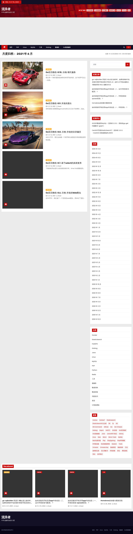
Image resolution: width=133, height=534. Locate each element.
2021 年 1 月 (96, 280)
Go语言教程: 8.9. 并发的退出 (59, 103)
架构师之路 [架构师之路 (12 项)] (96, 451)
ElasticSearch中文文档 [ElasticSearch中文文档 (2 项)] (99, 423)
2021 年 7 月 (96, 254)
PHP (17, 47)
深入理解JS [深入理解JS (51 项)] (104, 451)
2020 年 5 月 (96, 302)
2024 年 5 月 (96, 162)
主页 (106, 54)
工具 (40, 47)
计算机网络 (95, 405)
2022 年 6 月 (96, 206)
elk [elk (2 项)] (109, 423)
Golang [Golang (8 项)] (95, 430)
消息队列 (95, 396)
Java (94, 353)
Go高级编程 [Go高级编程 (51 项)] (96, 434)
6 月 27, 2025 (8, 506)
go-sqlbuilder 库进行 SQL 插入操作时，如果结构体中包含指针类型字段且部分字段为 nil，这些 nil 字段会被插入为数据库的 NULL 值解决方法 (110, 82)
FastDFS (95, 344)
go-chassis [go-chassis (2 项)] (118, 427)
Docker (94, 335)
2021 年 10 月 (96, 241)
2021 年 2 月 (96, 275)
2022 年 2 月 (96, 223)
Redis (94, 374)
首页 (11, 47)
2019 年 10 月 (96, 319)
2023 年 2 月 (96, 188)
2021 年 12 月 (96, 232)
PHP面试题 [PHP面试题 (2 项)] (96, 444)
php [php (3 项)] (104, 440)
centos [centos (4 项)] (95, 420)
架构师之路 (112, 10)
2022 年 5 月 (96, 210)
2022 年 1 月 (96, 227)
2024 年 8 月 (96, 158)
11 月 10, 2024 (41, 506)
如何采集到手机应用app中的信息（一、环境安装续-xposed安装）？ (82, 502)
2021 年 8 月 (96, 249)
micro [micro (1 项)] (104, 437)
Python (94, 370)
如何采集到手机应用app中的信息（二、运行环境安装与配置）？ (50, 502)
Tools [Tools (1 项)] (120, 444)
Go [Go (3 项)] (111, 427)
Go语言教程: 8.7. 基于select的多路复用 (63, 163)
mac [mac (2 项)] (99, 437)
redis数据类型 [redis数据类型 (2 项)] (105, 444)
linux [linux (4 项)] (94, 437)
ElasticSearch (97, 339)
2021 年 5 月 (96, 262)
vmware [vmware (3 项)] (95, 447)
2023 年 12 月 (96, 166)
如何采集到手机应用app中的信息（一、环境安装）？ (109, 107)
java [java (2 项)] (103, 434)
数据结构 (95, 388)
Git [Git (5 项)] (117, 423)
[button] (124, 47)
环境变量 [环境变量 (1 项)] (112, 451)
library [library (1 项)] (121, 434)
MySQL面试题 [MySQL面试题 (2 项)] (97, 440)
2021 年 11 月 (96, 236)
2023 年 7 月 (96, 179)
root (58, 75)
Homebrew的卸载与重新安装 (102, 103)
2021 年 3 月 (96, 271)
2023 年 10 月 (96, 171)
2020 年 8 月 (96, 293)
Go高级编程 (97, 10)
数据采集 (95, 392)
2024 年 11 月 (96, 153)
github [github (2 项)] (106, 427)
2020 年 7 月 (96, 297)
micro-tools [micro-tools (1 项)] (112, 437)
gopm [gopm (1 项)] (101, 430)
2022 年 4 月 (96, 214)
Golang (124, 10)
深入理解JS (105, 10)
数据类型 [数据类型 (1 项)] (113, 447)
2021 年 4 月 (96, 267)
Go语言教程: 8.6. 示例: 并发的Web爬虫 (63, 193)
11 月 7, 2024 (74, 506)
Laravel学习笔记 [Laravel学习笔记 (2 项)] (112, 434)
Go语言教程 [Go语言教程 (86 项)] (122, 430)
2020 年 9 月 (96, 289)
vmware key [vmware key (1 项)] (104, 447)
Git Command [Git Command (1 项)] (97, 427)
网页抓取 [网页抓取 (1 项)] (124, 451)
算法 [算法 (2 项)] (118, 451)
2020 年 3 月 (96, 306)
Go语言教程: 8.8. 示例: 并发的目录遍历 (63, 132)
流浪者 (5, 9)
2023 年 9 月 (96, 175)
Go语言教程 (90, 10)
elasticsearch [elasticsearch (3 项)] (111, 420)
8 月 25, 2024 (106, 504)
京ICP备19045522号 (7, 530)
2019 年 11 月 (96, 315)
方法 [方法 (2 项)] (126, 447)
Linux (25, 47)
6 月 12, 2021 (52, 75)
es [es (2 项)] (113, 423)
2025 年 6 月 (96, 149)
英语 (93, 401)
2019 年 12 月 (96, 310)
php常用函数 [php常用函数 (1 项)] (121, 440)
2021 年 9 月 (96, 245)
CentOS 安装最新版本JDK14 (102, 133)
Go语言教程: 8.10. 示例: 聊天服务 (61, 72)
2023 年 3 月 (96, 184)
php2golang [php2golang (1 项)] (111, 440)
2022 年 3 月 (96, 219)
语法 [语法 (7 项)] (94, 454)
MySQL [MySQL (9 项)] (120, 437)
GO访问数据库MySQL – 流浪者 (102, 123)
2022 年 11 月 (96, 197)
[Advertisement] (66, 31)
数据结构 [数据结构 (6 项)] (120, 447)
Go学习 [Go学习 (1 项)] (108, 430)
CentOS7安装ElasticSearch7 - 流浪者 (105, 130)
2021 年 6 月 (96, 258)
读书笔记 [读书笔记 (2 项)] (100, 454)
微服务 (57, 47)
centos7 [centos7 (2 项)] (102, 420)
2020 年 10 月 (96, 284)
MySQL (118, 10)
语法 (129, 10)
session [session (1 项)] (114, 444)
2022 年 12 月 (96, 192)
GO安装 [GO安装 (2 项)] (114, 430)
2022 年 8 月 (96, 201)
